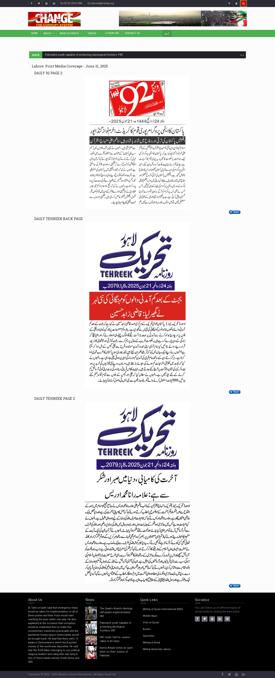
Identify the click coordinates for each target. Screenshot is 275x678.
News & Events (70, 33)
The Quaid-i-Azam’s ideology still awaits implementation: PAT (116, 612)
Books (146, 629)
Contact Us (132, 33)
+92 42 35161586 (71, 3)
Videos (92, 33)
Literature (112, 33)
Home (34, 33)
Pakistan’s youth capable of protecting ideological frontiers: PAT (84, 54)
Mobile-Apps (150, 615)
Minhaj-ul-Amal (151, 642)
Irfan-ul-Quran (151, 622)
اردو (167, 33)
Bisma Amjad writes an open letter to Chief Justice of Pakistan (116, 651)
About (47, 33)
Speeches (148, 635)
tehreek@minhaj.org (101, 3)
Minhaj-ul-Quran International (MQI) (163, 609)
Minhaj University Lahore (157, 649)
